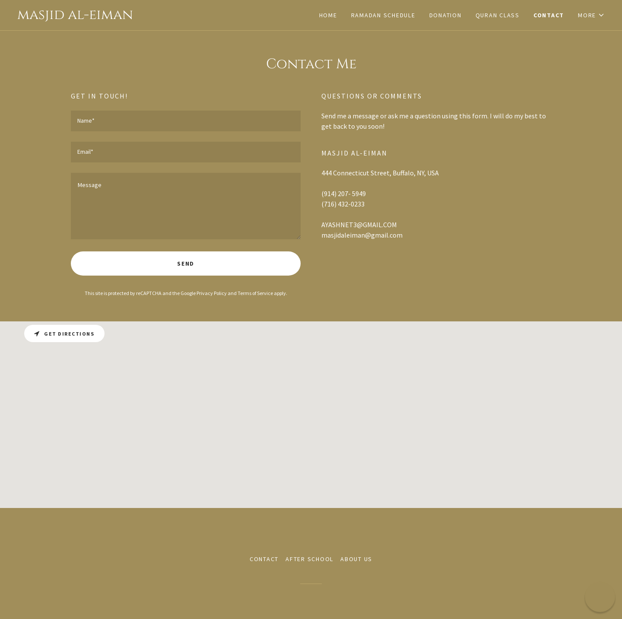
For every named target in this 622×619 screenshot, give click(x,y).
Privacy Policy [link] (212, 293)
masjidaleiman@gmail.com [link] (362, 235)
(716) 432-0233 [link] (343, 204)
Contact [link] (548, 15)
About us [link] (356, 559)
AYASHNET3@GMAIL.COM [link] (359, 224)
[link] (164, 16)
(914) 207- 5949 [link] (343, 193)
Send (185, 263)
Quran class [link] (498, 15)
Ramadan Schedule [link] (383, 15)
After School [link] (309, 559)
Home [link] (328, 15)
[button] (591, 15)
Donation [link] (445, 15)
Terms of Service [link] (255, 293)
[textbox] (186, 121)
